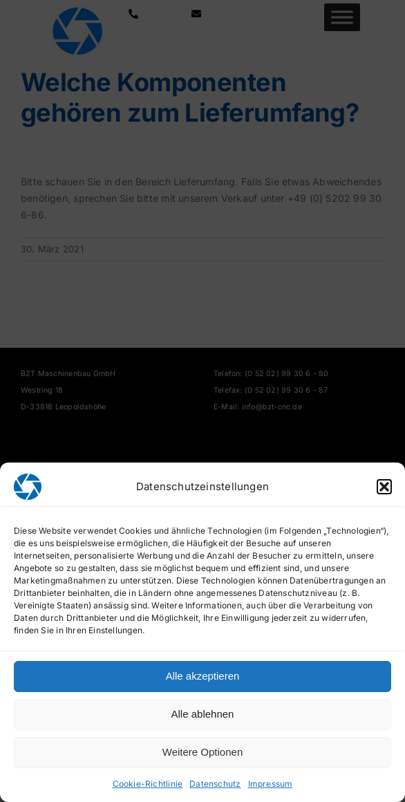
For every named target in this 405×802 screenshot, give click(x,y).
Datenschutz (215, 783)
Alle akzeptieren (203, 676)
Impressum (270, 783)
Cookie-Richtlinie (148, 783)
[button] (384, 487)
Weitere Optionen (202, 752)
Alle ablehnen (202, 714)
